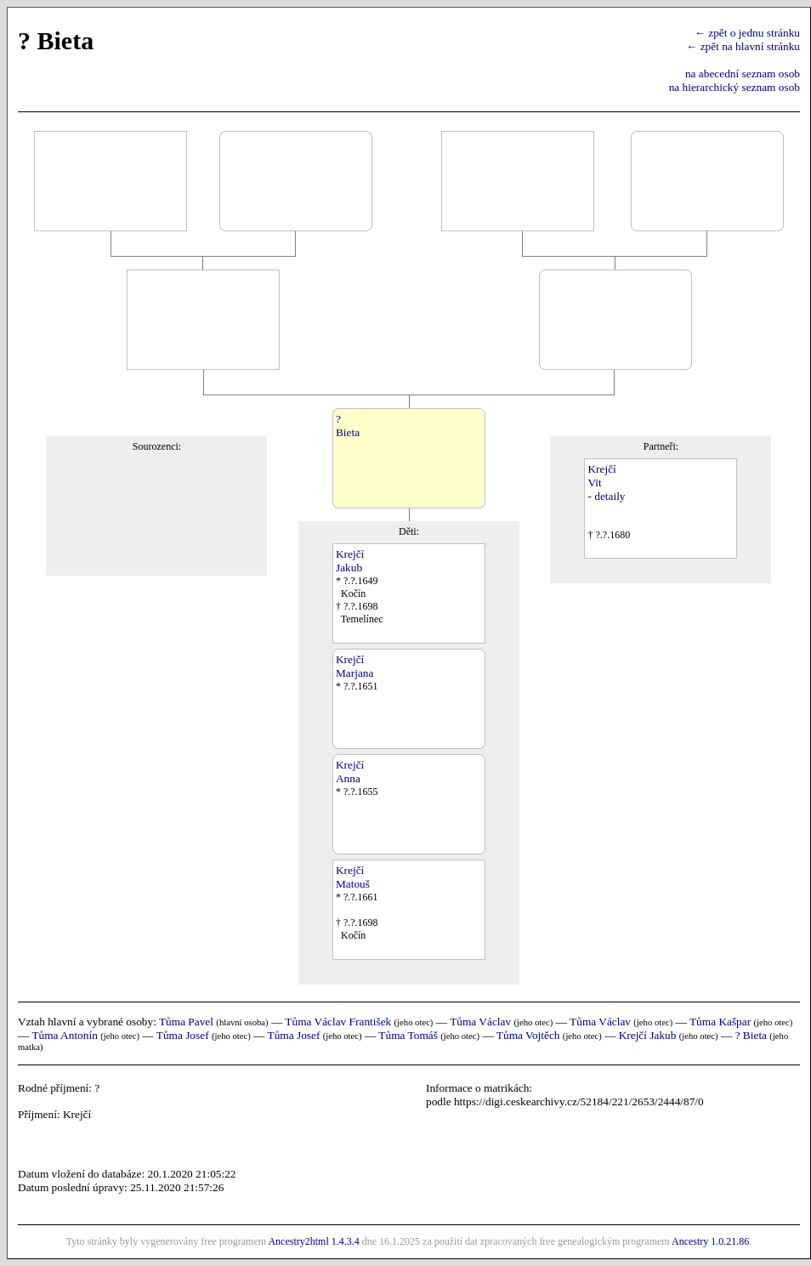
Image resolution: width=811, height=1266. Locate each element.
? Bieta (751, 1035)
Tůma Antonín (64, 1035)
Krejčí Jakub (648, 1035)
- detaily (606, 496)
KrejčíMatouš (353, 877)
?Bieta (348, 425)
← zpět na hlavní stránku (743, 46)
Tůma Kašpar (720, 1021)
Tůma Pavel (186, 1021)
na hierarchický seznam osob (734, 87)
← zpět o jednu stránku (747, 32)
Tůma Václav (480, 1021)
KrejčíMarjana (354, 666)
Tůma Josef (182, 1035)
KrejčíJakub (350, 561)
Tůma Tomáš (408, 1035)
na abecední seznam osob (742, 73)
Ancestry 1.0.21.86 (710, 1241)
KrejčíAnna (350, 771)
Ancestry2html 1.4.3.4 (313, 1241)
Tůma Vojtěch (528, 1035)
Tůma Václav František (338, 1021)
